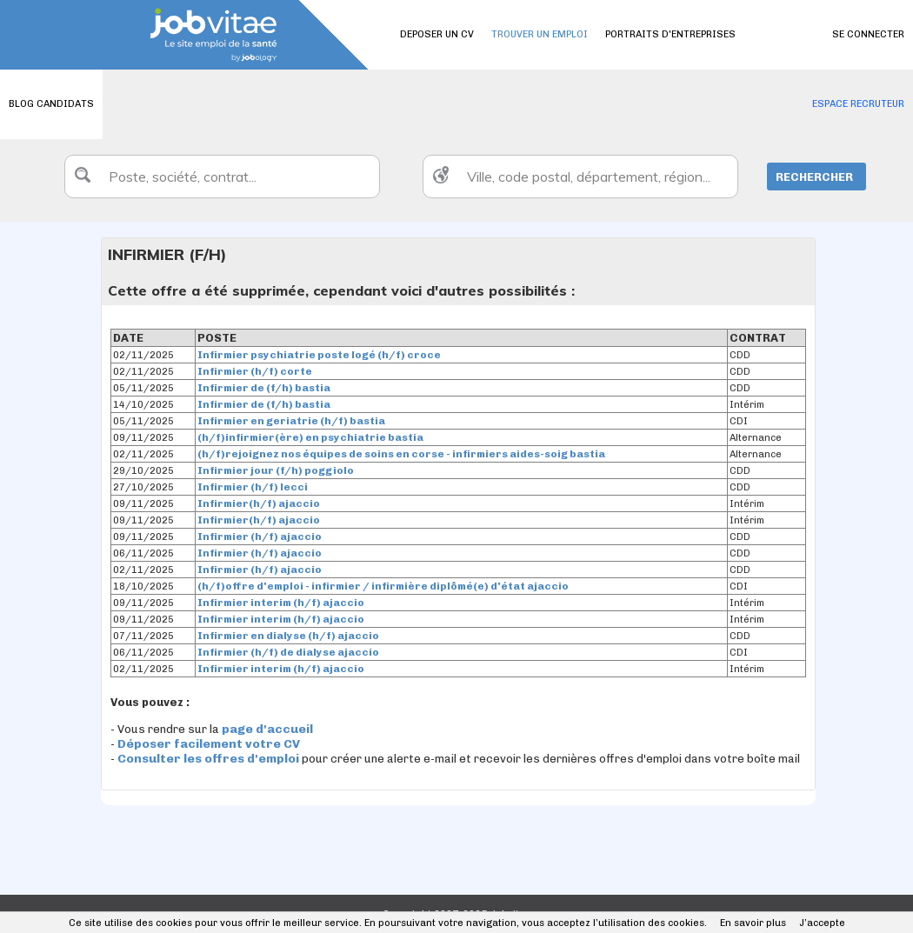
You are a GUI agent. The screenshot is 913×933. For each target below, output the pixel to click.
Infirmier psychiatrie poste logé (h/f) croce (319, 355)
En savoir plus (753, 923)
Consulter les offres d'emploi (209, 758)
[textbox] (222, 176)
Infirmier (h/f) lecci (252, 487)
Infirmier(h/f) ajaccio (258, 503)
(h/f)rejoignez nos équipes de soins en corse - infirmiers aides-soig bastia (401, 454)
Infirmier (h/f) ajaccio (259, 536)
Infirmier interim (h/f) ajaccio (280, 602)
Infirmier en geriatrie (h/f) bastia (291, 421)
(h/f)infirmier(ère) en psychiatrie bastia (310, 437)
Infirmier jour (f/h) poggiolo (275, 470)
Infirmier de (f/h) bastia (263, 388)
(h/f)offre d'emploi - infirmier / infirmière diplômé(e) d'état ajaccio (383, 586)
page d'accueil (267, 729)
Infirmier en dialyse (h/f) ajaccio (288, 636)
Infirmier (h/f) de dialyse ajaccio (288, 652)
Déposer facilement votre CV (208, 743)
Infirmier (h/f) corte (254, 371)
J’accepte (822, 923)
